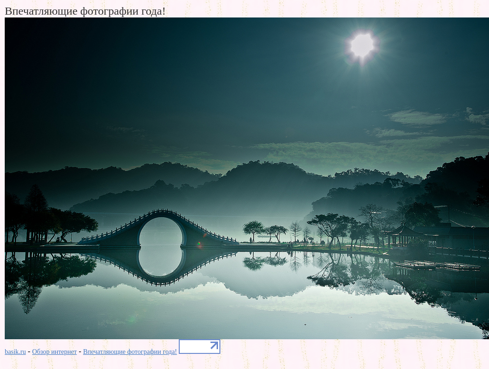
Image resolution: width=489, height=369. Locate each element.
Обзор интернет (54, 351)
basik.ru (15, 351)
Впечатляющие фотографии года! (130, 351)
